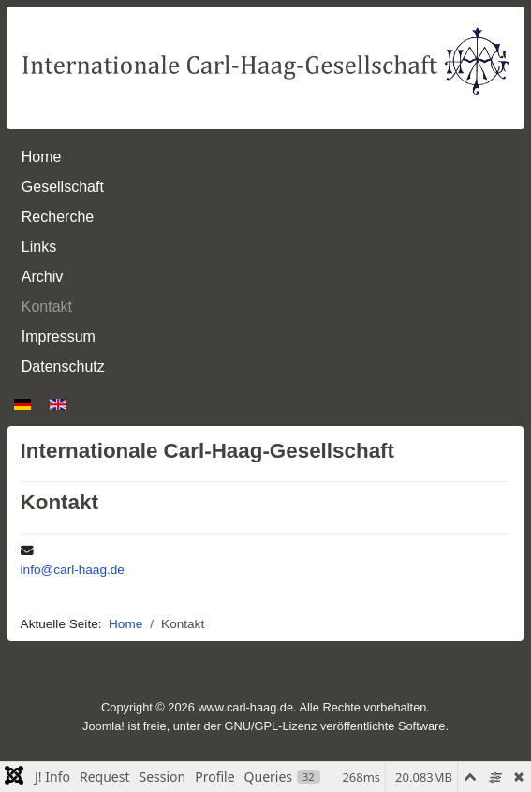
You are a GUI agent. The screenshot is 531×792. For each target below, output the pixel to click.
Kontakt (47, 307)
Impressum (59, 337)
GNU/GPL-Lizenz (271, 726)
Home (42, 157)
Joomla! (103, 726)
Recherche (58, 217)
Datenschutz (63, 366)
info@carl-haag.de (73, 570)
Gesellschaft (63, 187)
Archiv (42, 277)
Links (39, 247)
